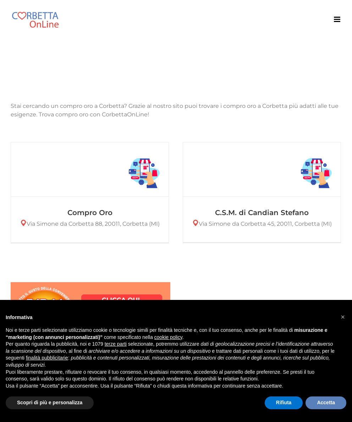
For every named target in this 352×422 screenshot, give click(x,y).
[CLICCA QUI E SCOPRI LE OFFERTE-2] (90, 284)
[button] (342, 317)
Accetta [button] (326, 402)
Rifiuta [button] (284, 402)
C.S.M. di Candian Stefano (261, 212)
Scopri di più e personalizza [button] (49, 402)
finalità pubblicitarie (47, 358)
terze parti (116, 344)
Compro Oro (89, 212)
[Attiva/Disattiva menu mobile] (337, 19)
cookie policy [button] (168, 337)
